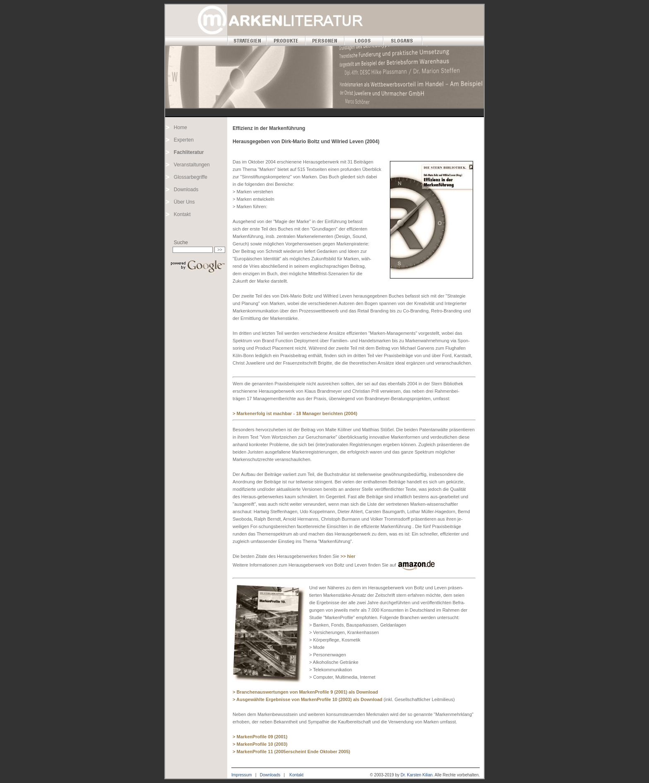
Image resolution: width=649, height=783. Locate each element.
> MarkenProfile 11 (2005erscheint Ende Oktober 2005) (291, 751)
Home (180, 127)
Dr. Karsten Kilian (417, 775)
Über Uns (184, 202)
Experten (184, 140)
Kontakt (182, 214)
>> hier (347, 556)
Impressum (241, 775)
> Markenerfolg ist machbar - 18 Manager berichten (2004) (295, 413)
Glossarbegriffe (190, 177)
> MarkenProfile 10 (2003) (260, 744)
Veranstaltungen (192, 165)
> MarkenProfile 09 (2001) (260, 736)
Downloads (186, 189)
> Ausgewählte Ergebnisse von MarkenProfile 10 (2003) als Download (308, 699)
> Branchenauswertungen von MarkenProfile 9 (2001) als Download (305, 691)
